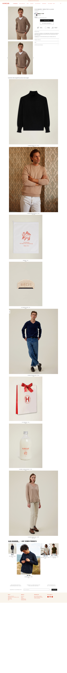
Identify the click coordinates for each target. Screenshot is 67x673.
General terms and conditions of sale (13, 597)
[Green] (39, 13)
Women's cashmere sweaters (38, 597)
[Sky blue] (43, 556)
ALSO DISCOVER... (14, 541)
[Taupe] (43, 13)
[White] (45, 556)
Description (37, 31)
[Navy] (11, 554)
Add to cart (47, 20)
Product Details (38, 39)
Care (35, 42)
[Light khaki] (56, 555)
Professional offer (23, 599)
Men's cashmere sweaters (38, 596)
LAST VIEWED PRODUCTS (29, 541)
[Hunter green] (29, 575)
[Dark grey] (42, 13)
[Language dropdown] (54, 3)
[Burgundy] (37, 13)
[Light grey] (36, 13)
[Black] (38, 13)
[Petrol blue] (55, 555)
